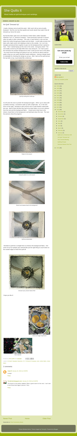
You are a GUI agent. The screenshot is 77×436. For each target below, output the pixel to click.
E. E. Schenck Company (29, 361)
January (60, 132)
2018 (58, 105)
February (60, 130)
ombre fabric (43, 361)
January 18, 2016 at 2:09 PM (20, 371)
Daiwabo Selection (17, 361)
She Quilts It (13, 10)
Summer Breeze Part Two (64, 144)
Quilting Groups (62, 142)
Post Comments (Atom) (17, 422)
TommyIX (43, 429)
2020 (58, 100)
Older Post (47, 418)
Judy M (10, 371)
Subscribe (64, 62)
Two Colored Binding (63, 139)
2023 (58, 93)
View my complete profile (61, 79)
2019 (58, 102)
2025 (58, 88)
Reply (9, 375)
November (61, 114)
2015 (58, 147)
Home (27, 418)
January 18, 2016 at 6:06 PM (30, 381)
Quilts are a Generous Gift (65, 135)
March (60, 128)
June (59, 121)
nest (38, 361)
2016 (58, 109)
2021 (58, 97)
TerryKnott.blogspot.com (15, 381)
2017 (58, 107)
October (60, 116)
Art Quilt (9, 361)
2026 (58, 86)
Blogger (56, 429)
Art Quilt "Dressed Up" (64, 137)
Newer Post (7, 418)
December (61, 111)
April (59, 125)
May (59, 123)
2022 (58, 95)
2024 (58, 90)
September (61, 118)
